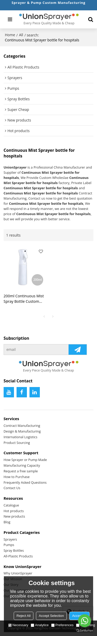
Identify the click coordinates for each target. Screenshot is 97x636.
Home (10, 34)
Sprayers (10, 539)
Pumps (9, 544)
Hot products (14, 511)
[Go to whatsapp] (84, 620)
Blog (7, 522)
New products (14, 516)
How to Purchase (17, 476)
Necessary (18, 625)
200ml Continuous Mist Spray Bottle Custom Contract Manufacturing (24, 298)
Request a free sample (21, 471)
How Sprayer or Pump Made (25, 459)
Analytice (40, 625)
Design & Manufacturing (22, 431)
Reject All (24, 616)
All (21, 34)
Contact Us (12, 488)
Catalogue (11, 505)
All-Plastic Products (18, 556)
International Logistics (21, 437)
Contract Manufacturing (22, 425)
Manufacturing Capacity (22, 465)
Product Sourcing (17, 442)
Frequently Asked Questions (25, 482)
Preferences (62, 625)
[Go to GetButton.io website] (84, 630)
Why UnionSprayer (18, 573)
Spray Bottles (14, 550)
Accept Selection (51, 616)
